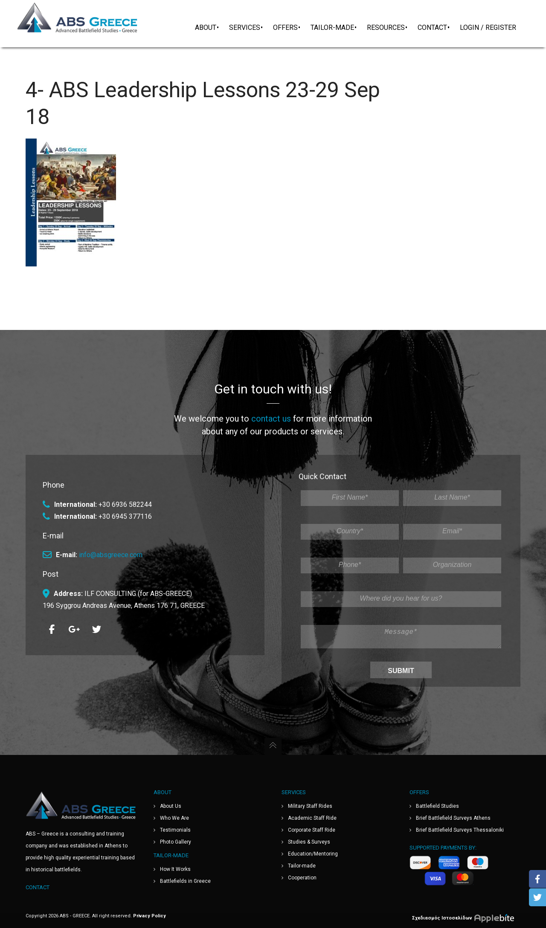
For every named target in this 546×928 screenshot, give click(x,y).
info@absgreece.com (110, 551)
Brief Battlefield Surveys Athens (453, 818)
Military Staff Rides (310, 806)
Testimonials (175, 830)
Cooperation (302, 878)
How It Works (175, 869)
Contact (37, 887)
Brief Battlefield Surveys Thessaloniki (460, 830)
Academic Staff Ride (312, 818)
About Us (170, 806)
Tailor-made (302, 866)
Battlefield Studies (437, 806)
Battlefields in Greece (185, 881)
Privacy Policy (149, 916)
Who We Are (174, 818)
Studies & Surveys (309, 842)
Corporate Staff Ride (311, 830)
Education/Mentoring (313, 854)
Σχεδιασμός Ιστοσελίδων (466, 918)
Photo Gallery (175, 842)
